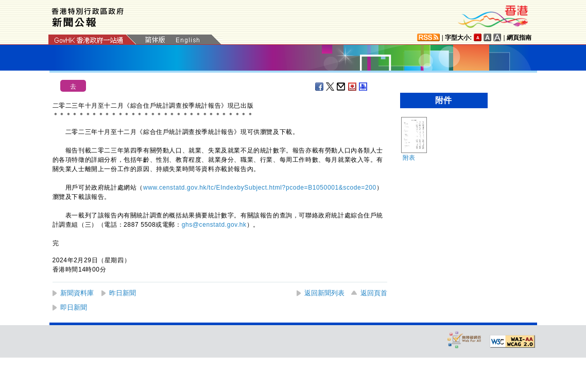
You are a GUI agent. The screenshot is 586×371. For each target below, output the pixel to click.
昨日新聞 (122, 293)
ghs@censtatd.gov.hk (214, 224)
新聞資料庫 (77, 293)
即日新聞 (73, 307)
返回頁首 (373, 293)
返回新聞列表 (324, 293)
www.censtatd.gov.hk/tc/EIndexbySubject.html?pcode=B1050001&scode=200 (259, 187)
